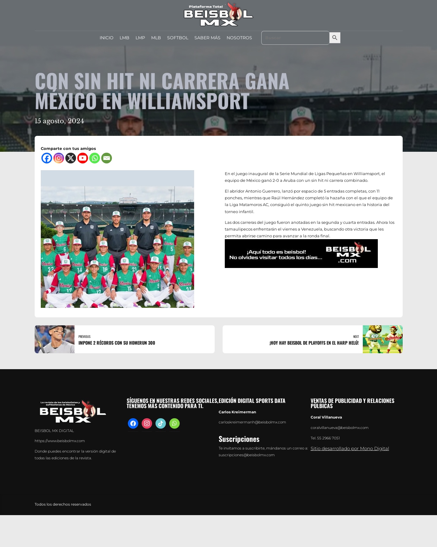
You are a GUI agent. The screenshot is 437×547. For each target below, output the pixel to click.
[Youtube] (82, 158)
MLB (156, 37)
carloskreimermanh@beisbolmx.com (252, 422)
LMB (124, 37)
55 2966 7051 (328, 438)
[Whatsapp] (94, 158)
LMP (140, 37)
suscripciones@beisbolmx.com (247, 455)
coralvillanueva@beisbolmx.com (340, 428)
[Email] (106, 158)
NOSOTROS (239, 37)
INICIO (106, 37)
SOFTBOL (177, 37)
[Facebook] (46, 158)
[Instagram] (58, 158)
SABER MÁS (207, 37)
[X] (70, 158)
